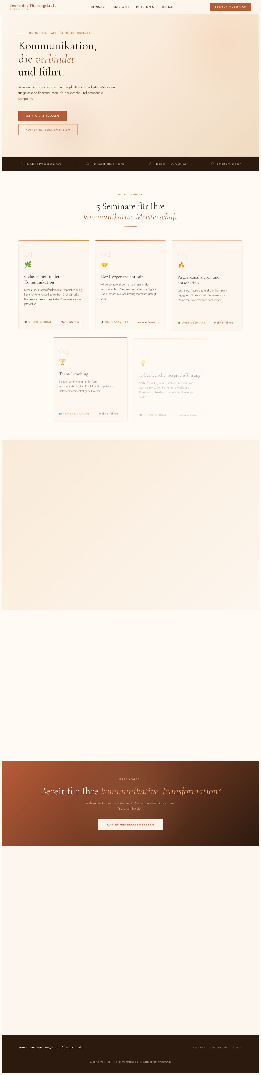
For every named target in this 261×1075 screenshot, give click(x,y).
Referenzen (145, 7)
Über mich (121, 7)
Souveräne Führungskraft (33, 7)
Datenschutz (219, 1047)
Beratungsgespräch (230, 7)
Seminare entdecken (42, 116)
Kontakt (168, 7)
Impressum (199, 1047)
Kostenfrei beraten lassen (48, 130)
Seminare (98, 7)
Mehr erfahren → (72, 324)
